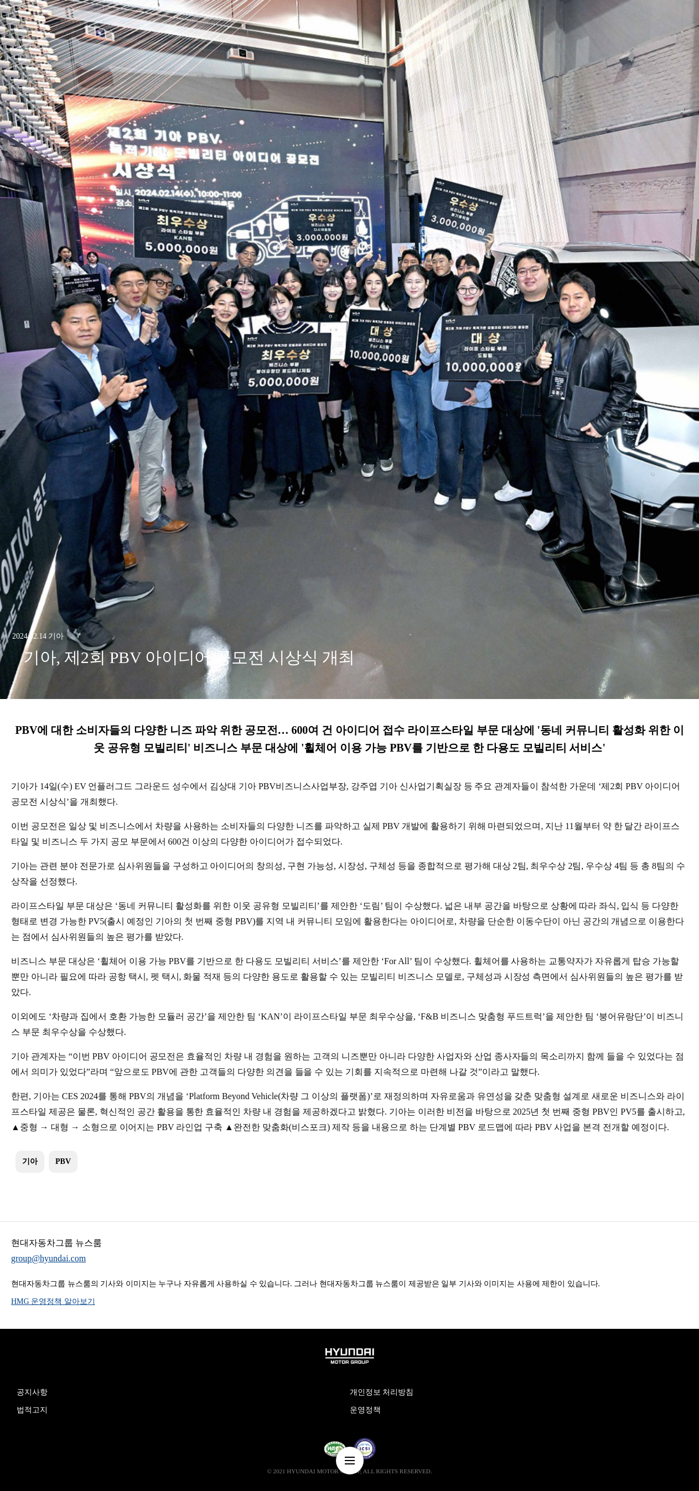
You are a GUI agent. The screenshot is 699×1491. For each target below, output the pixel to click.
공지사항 (32, 1392)
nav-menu (350, 1460)
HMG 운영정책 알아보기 (53, 1301)
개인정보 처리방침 (382, 1392)
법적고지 (32, 1410)
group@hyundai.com (48, 1258)
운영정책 (365, 1410)
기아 (30, 1161)
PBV (63, 1161)
